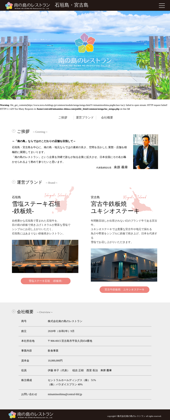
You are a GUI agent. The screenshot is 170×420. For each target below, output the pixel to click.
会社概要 (107, 117)
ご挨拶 (62, 117)
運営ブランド (85, 117)
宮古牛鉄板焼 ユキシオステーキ (124, 289)
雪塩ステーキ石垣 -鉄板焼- (45, 280)
